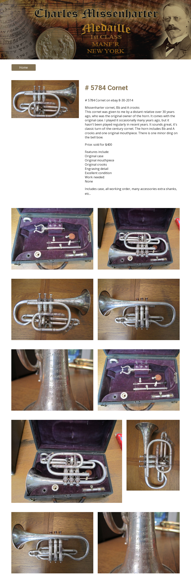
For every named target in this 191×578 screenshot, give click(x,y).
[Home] (24, 67)
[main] (131, 87)
